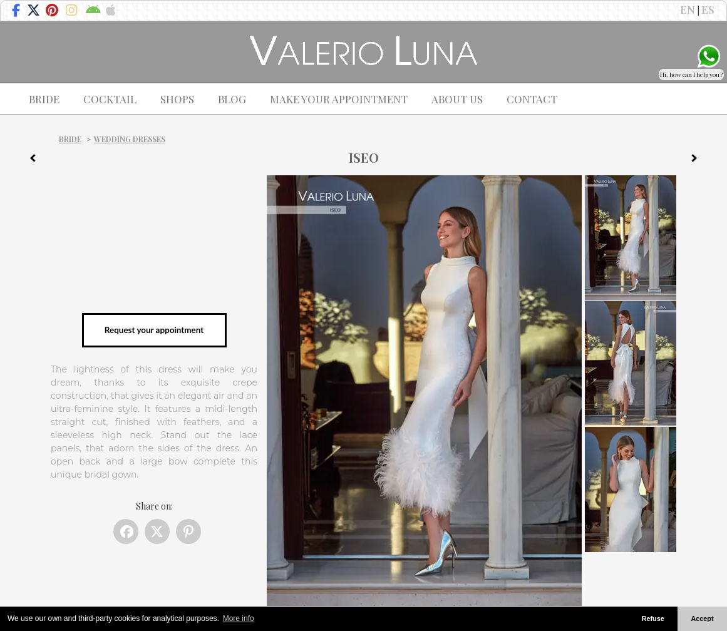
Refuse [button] (653, 618)
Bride (70, 139)
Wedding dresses (129, 139)
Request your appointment (154, 330)
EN (687, 9)
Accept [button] (702, 618)
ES (707, 9)
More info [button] (238, 618)
